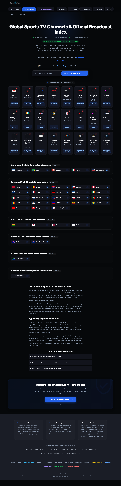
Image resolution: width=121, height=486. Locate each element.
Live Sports (15, 9)
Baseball (100, 9)
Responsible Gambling (72, 466)
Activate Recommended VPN (60, 399)
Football (74, 9)
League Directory (96, 462)
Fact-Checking (47, 466)
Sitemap (86, 462)
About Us (12, 462)
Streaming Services (46, 9)
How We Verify (58, 466)
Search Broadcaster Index (74, 73)
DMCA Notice (58, 462)
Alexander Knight (62, 65)
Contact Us (39, 462)
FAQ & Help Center (28, 462)
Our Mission (107, 462)
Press (19, 462)
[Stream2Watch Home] (15, 3)
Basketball (87, 9)
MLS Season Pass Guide (89, 449)
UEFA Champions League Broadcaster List (37, 449)
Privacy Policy (48, 462)
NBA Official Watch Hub (73, 449)
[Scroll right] (112, 9)
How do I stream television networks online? (46, 357)
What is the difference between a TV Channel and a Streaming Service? (55, 363)
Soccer (62, 9)
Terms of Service (68, 462)
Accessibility (78, 462)
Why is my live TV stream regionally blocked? (46, 369)
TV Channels (29, 9)
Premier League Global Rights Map (50, 453)
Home (11, 14)
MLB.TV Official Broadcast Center (71, 453)
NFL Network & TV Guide (58, 449)
